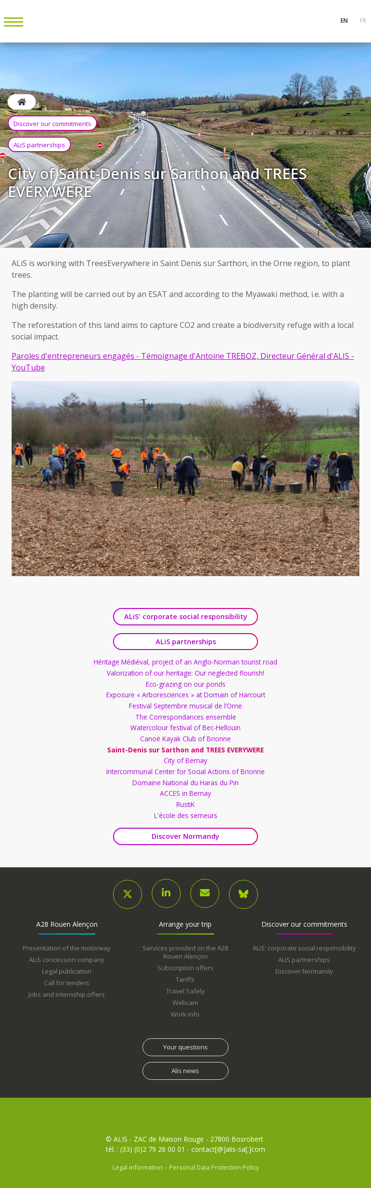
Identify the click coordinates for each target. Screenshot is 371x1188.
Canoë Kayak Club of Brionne (185, 739)
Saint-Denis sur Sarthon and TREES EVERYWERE (185, 750)
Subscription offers (185, 967)
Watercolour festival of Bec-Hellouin (185, 727)
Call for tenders (66, 982)
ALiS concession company (66, 959)
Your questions (185, 1047)
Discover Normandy (185, 836)
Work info (185, 1014)
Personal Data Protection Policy (214, 1167)
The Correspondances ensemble (185, 717)
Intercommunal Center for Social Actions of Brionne (185, 771)
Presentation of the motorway (67, 948)
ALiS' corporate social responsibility (185, 616)
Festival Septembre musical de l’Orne (185, 706)
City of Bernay (185, 760)
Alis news (185, 1070)
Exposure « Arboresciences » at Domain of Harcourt (185, 695)
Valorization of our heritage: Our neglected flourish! (185, 673)
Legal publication (66, 971)
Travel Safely (185, 991)
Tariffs (185, 979)
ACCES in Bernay (185, 793)
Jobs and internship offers (67, 994)
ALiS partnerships (39, 145)
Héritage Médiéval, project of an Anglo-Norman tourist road (185, 662)
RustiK (185, 804)
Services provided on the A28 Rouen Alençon (185, 952)
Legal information (138, 1167)
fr (362, 20)
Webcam (185, 1002)
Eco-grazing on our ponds (186, 684)
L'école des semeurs (185, 815)
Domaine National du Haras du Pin (185, 782)
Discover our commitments (52, 123)
